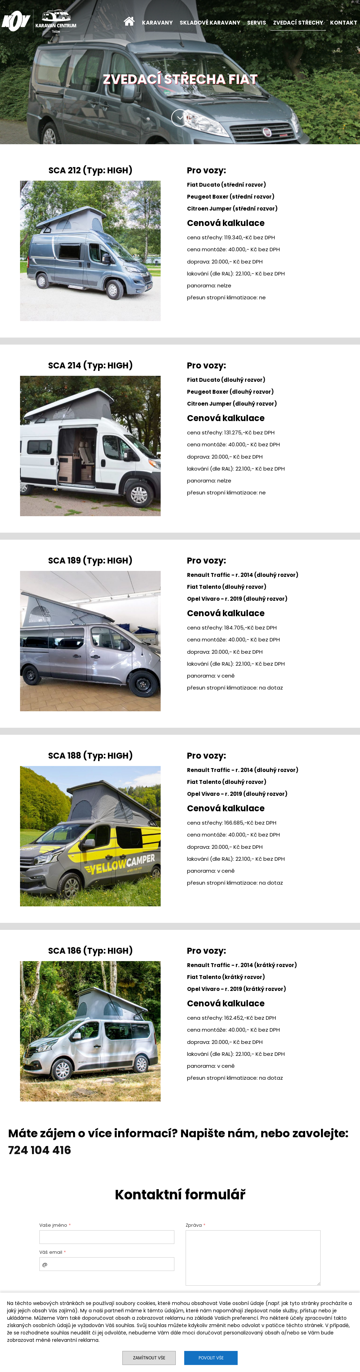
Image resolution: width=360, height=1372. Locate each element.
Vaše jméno (55, 1225)
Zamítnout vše (149, 1358)
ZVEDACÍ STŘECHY (298, 22)
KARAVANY (157, 22)
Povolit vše (211, 1358)
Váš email (52, 1252)
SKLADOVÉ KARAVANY (210, 22)
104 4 (44, 1150)
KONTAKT (343, 22)
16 (65, 1150)
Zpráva (195, 1225)
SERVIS (256, 22)
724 (18, 1150)
